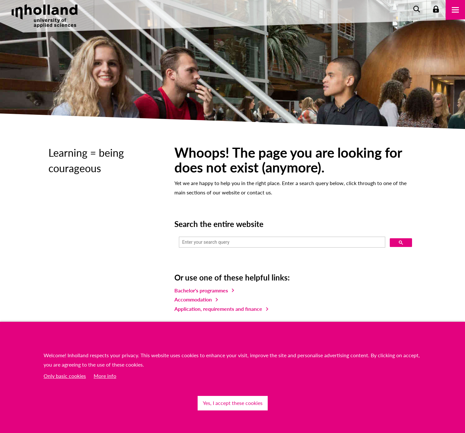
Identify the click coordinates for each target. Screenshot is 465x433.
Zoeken (416, 9)
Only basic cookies (65, 376)
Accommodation (193, 299)
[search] (281, 242)
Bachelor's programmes (201, 290)
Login (436, 9)
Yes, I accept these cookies (233, 403)
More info (105, 376)
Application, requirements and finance (218, 309)
